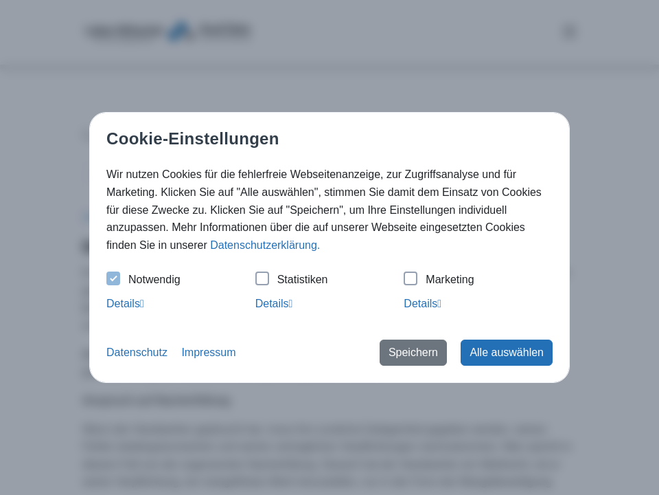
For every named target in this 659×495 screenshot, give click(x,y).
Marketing (439, 280)
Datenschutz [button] (136, 352)
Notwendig (143, 280)
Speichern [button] (413, 352)
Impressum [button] (208, 352)
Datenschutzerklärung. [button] (265, 245)
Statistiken (291, 280)
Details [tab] (125, 303)
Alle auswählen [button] (507, 352)
